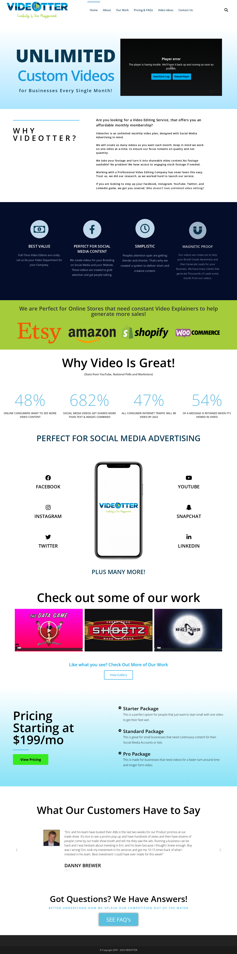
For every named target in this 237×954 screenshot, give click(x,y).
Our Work (122, 10)
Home (94, 10)
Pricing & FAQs (143, 10)
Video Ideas (165, 10)
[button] (226, 10)
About (107, 10)
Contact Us (185, 10)
